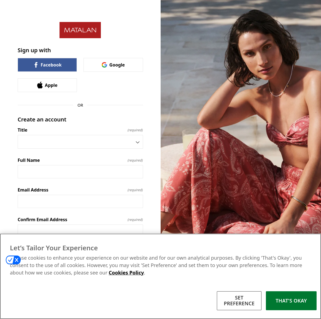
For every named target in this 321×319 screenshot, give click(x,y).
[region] (160, 276)
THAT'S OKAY (291, 300)
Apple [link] (47, 85)
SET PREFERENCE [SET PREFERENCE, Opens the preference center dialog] (239, 300)
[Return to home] (80, 30)
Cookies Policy (126, 272)
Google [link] (113, 65)
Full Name (80, 160)
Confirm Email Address (80, 219)
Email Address (80, 190)
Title (80, 130)
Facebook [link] (47, 65)
